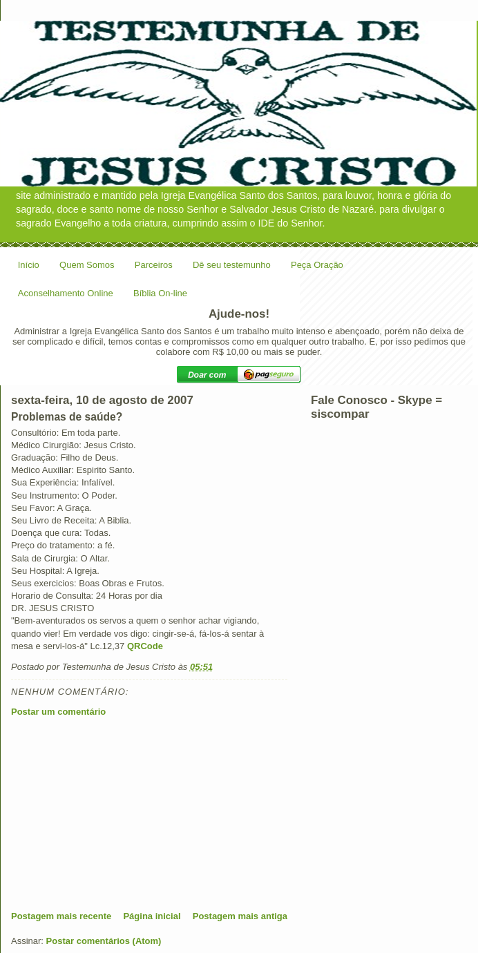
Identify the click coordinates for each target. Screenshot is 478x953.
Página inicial (151, 916)
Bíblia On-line (160, 293)
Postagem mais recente (61, 916)
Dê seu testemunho (232, 265)
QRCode (145, 646)
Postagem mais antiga (240, 916)
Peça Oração (317, 265)
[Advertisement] (114, 813)
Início (28, 265)
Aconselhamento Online (65, 293)
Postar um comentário (58, 711)
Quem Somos (86, 265)
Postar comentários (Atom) (104, 941)
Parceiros (154, 265)
